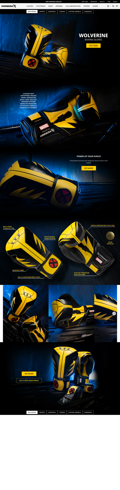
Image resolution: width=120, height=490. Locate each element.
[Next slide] (114, 313)
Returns (102, 1)
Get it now (93, 46)
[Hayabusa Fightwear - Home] (8, 6)
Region (115, 1)
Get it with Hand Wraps (29, 381)
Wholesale (94, 1)
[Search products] (113, 6)
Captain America (75, 11)
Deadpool (52, 11)
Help (108, 1)
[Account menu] (108, 6)
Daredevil (88, 11)
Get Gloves (88, 168)
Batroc (42, 11)
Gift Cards (85, 1)
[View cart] (117, 6)
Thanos (62, 11)
